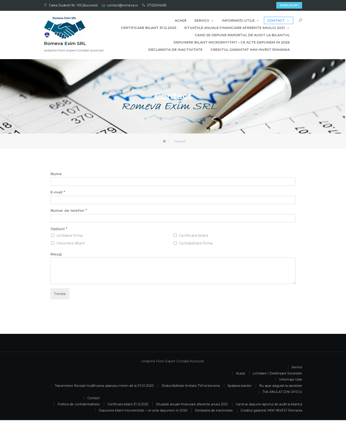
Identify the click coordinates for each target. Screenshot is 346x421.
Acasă (250, 5)
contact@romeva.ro (122, 5)
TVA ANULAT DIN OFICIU (282, 393)
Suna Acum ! (289, 5)
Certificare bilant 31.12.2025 (148, 28)
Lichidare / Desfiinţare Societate (277, 374)
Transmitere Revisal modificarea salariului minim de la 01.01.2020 (104, 387)
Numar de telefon (69, 211)
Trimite (60, 295)
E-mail (58, 193)
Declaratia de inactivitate (175, 49)
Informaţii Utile (263, 5)
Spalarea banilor (240, 387)
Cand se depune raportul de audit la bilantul (242, 35)
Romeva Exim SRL (65, 43)
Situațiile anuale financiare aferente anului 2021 (234, 28)
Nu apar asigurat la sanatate (280, 387)
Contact (270, 5)
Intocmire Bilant (70, 244)
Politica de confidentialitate (79, 405)
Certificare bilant (193, 236)
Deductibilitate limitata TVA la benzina (191, 387)
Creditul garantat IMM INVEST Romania (250, 49)
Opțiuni (59, 229)
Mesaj (56, 255)
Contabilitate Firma (195, 244)
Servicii (257, 5)
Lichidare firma (69, 236)
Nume (56, 175)
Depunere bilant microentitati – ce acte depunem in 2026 (231, 42)
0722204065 (156, 5)
